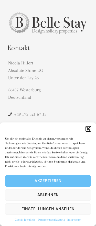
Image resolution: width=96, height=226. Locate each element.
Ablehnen (48, 195)
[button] (88, 128)
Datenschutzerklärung (51, 219)
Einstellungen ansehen (48, 209)
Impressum (74, 219)
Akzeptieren (48, 180)
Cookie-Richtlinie (25, 219)
